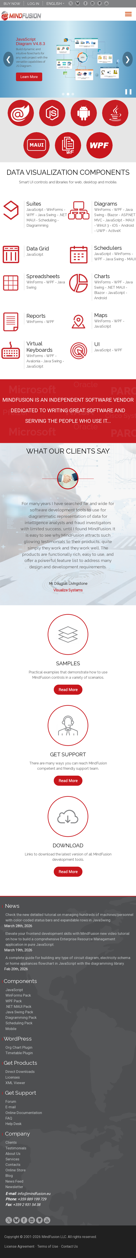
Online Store (15, 1170)
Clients (11, 1142)
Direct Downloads (20, 1071)
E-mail (10, 1107)
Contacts (12, 1164)
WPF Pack (13, 1001)
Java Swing (47, 215)
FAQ (8, 1118)
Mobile (10, 1028)
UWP (101, 231)
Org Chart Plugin (18, 1047)
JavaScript (34, 210)
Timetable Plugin (19, 1053)
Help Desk (13, 1123)
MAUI (131, 259)
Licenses (12, 1077)
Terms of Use (47, 1246)
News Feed (14, 1181)
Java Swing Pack (19, 1012)
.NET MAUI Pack (18, 1006)
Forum (10, 1101)
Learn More (29, 77)
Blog (9, 1175)
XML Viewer (15, 1083)
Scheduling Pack (18, 1023)
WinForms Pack (18, 995)
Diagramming (37, 225)
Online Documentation (23, 1112)
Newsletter (14, 1187)
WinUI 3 (102, 225)
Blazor (112, 215)
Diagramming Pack (21, 1017)
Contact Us (69, 1246)
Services (12, 1159)
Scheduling (47, 220)
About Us (12, 1153)
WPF (30, 215)
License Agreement (19, 1246)
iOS (115, 225)
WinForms (54, 210)
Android (100, 298)
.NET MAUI (116, 287)
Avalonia (33, 361)
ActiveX (114, 231)
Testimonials (15, 1148)
